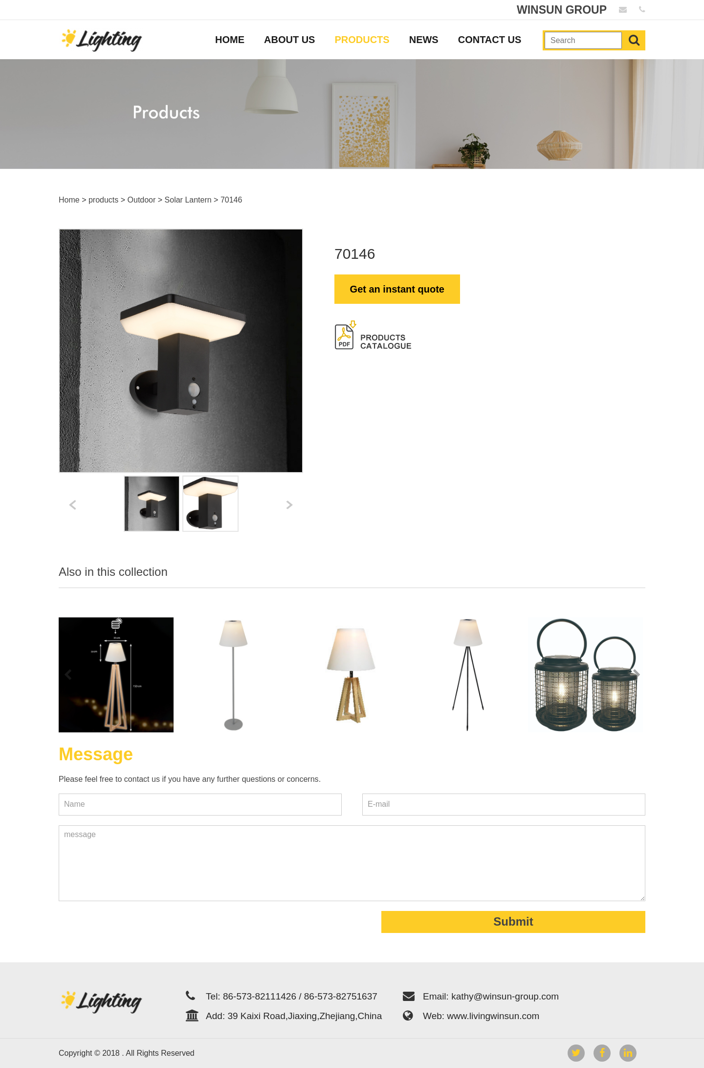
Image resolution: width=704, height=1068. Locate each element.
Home (69, 200)
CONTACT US (490, 39)
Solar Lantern (188, 200)
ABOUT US (289, 39)
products (103, 200)
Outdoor (142, 200)
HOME (229, 39)
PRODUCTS (361, 39)
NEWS (424, 39)
